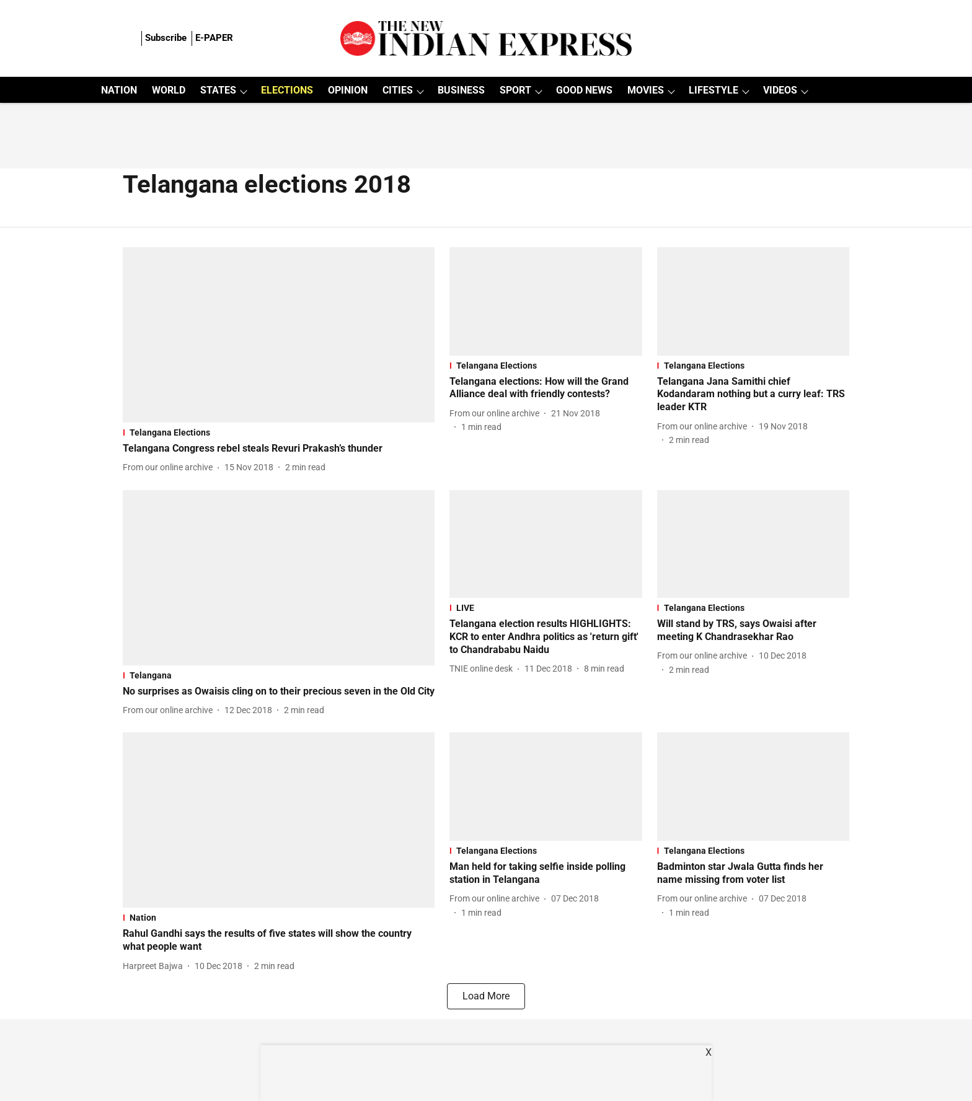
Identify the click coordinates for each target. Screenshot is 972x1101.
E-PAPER (214, 37)
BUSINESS (461, 90)
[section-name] (279, 432)
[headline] (279, 448)
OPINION (348, 90)
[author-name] (170, 467)
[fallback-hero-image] (279, 335)
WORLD (168, 90)
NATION (119, 90)
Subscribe (166, 37)
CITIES (397, 90)
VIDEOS (780, 90)
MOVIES (645, 90)
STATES (218, 90)
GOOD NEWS (584, 90)
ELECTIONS (287, 90)
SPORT (515, 90)
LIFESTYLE (713, 90)
